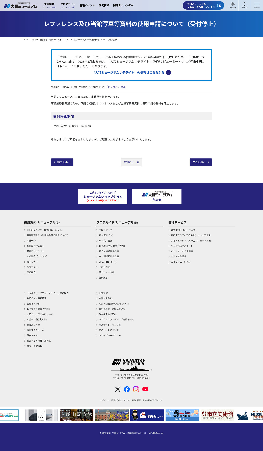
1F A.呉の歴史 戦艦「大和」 (112, 245)
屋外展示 (103, 277)
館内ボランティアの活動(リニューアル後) (191, 235)
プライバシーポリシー (110, 335)
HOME (27, 39)
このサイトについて (109, 330)
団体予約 (31, 240)
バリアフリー (33, 267)
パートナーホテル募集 (182, 251)
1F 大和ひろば (106, 235)
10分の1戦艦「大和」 (37, 319)
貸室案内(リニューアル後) (183, 229)
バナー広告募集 (178, 256)
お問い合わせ (105, 298)
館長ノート (32, 335)
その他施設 (104, 267)
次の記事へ (199, 162)
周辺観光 (31, 272)
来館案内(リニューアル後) (42, 222)
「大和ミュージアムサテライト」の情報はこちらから (131, 72)
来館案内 (49, 5)
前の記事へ (64, 162)
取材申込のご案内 (107, 314)
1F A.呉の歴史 (105, 240)
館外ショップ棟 (106, 272)
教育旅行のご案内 (35, 245)
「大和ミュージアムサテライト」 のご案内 (48, 293)
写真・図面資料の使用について (114, 303)
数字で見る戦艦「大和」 (39, 309)
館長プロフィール (35, 330)
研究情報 (104, 5)
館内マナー (32, 261)
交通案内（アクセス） (37, 256)
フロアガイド (67, 5)
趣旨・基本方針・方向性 (39, 340)
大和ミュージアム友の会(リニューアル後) (191, 240)
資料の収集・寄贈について (112, 309)
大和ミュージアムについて (40, 314)
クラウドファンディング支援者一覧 (116, 319)
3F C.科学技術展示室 (109, 256)
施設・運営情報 (34, 346)
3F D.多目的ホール (108, 261)
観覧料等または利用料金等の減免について (47, 235)
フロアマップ (105, 229)
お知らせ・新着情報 (39, 39)
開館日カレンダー (123, 5)
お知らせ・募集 (54, 39)
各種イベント (87, 5)
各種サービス (177, 222)
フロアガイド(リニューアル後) (117, 222)
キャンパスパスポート (182, 245)
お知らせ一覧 (131, 162)
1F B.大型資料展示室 (109, 251)
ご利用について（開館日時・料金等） (45, 229)
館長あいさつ (33, 324)
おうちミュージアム (181, 261)
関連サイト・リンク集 (110, 324)
